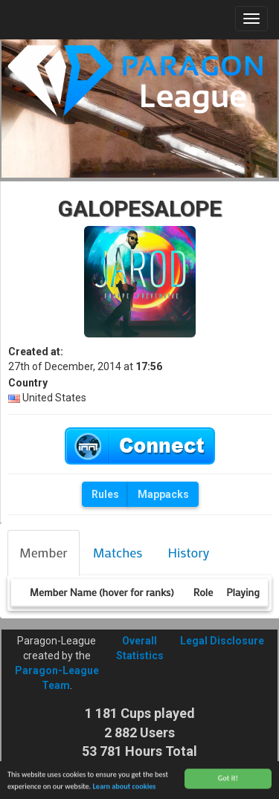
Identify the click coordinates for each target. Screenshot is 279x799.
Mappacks (163, 494)
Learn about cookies (123, 787)
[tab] (43, 553)
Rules (105, 494)
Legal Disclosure (222, 641)
